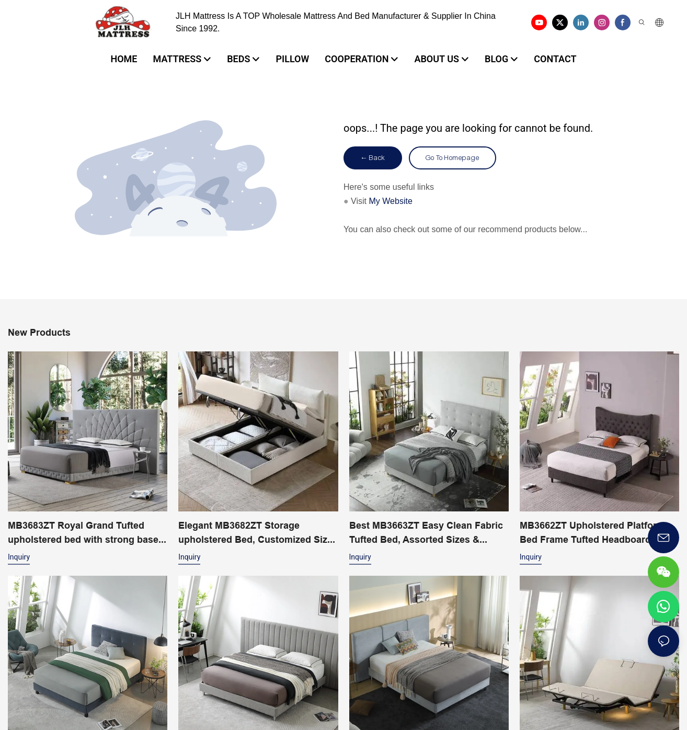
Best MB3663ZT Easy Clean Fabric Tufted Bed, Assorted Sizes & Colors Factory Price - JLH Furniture (426, 533)
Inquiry (19, 557)
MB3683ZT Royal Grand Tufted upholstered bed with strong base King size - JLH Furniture (83, 533)
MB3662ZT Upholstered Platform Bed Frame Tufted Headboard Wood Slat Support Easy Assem (592, 533)
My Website (391, 201)
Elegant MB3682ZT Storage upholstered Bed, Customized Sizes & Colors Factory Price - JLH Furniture (258, 533)
